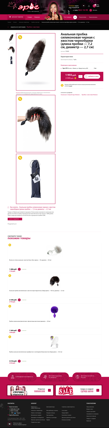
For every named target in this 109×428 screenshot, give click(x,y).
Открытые (28, 390)
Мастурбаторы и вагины (52, 410)
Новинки (39, 17)
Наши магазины (93, 17)
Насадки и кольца (50, 413)
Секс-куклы (64, 410)
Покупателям (83, 17)
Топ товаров (67, 17)
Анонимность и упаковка (92, 414)
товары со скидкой (77, 390)
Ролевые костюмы (66, 420)
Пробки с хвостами (36, 22)
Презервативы (49, 415)
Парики (48, 420)
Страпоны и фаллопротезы (68, 407)
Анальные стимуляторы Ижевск (70, 95)
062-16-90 (79, 10)
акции (70, 86)
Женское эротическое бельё (69, 417)
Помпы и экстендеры (36, 413)
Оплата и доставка (91, 411)
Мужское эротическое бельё (38, 420)
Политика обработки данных (19, 425)
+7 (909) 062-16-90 (13, 409)
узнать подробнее (14, 219)
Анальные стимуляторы (24, 22)
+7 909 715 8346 (13, 411)
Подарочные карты (35, 422)
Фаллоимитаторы (50, 407)
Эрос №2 (65, 68)
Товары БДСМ (65, 413)
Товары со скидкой (91, 418)
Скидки (32, 17)
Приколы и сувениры (51, 417)
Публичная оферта (17, 423)
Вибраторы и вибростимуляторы (35, 408)
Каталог (15, 22)
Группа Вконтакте (13, 415)
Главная (9, 22)
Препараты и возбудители (37, 417)
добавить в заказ (92, 76)
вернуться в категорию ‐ (24, 27)
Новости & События (91, 416)
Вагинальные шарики (36, 415)
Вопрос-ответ (90, 409)
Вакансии (89, 421)
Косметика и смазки (66, 415)
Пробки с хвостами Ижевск (90, 95)
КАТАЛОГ (17, 17)
